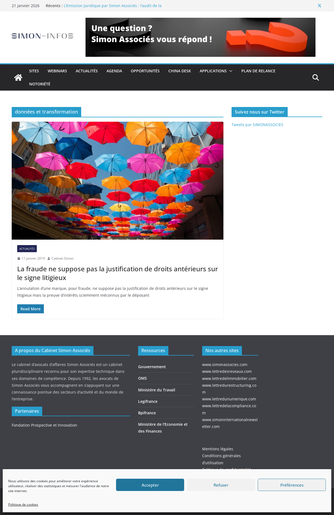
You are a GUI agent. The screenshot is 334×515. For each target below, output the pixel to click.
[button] (230, 71)
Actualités (87, 70)
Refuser (221, 485)
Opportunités (145, 70)
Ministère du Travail (156, 389)
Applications (213, 70)
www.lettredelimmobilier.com (229, 378)
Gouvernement (152, 366)
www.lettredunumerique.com (229, 398)
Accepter (150, 485)
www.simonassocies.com (224, 364)
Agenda (114, 70)
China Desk (179, 70)
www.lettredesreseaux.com (227, 371)
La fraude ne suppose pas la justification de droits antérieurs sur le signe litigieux (117, 273)
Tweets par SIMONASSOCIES (257, 124)
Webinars (57, 70)
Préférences (291, 485)
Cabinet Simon (62, 258)
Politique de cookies (23, 504)
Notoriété (39, 84)
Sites (34, 70)
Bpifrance (147, 412)
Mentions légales (217, 448)
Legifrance (147, 401)
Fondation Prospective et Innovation (44, 425)
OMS (142, 378)
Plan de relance (258, 70)
